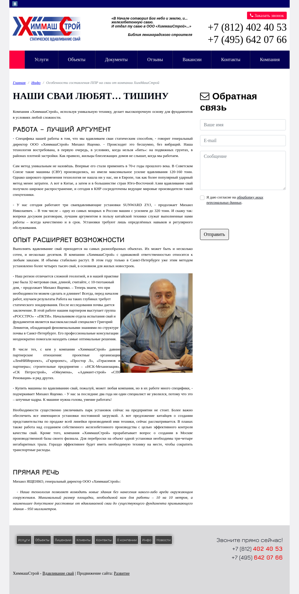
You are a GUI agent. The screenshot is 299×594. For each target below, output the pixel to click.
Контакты (230, 59)
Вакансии (191, 59)
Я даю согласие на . (234, 200)
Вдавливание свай (58, 573)
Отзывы (155, 59)
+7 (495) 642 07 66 (247, 39)
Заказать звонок (267, 15)
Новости (164, 540)
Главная (17, 60)
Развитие (122, 573)
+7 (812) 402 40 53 (247, 27)
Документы (116, 59)
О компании (127, 540)
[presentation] (244, 217)
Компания (270, 59)
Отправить (214, 234)
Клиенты (84, 540)
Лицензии (63, 540)
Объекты (77, 59)
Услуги (41, 59)
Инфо (35, 82)
